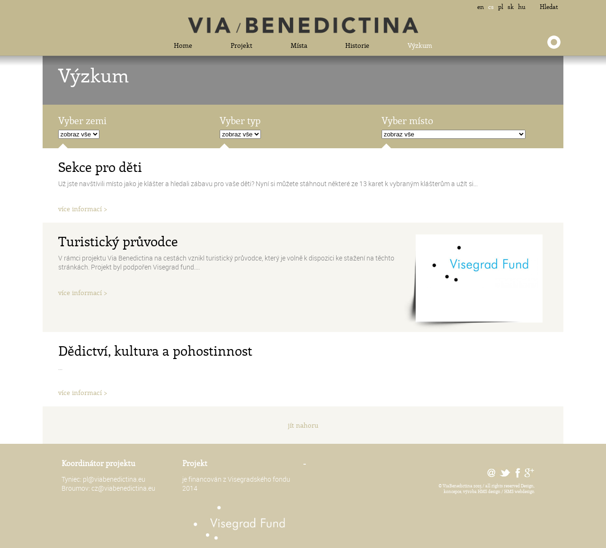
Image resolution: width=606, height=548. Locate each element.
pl (500, 6)
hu (522, 6)
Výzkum (420, 45)
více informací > (82, 208)
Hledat (549, 6)
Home (183, 45)
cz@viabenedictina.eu (123, 488)
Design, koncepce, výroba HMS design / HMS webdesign (489, 488)
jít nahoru (303, 425)
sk (511, 6)
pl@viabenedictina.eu (114, 479)
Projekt (241, 45)
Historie (357, 45)
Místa (299, 45)
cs (491, 6)
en (480, 6)
